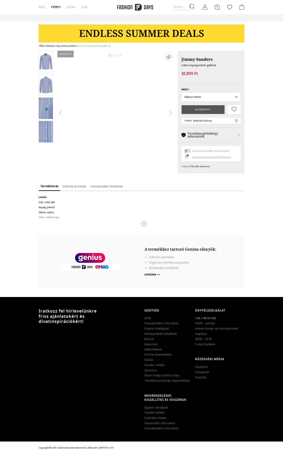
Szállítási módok (155, 418)
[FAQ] (217, 7)
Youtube (200, 377)
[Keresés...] (183, 7)
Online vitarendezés (158, 355)
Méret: (185, 89)
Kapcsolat (151, 344)
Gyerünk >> (152, 274)
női (42, 7)
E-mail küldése (205, 344)
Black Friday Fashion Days (162, 375)
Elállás (148, 360)
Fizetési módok (154, 365)
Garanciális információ (159, 423)
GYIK (147, 318)
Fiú (85, 7)
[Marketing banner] (141, 31)
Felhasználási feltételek (160, 334)
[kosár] (241, 7)
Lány (71, 7)
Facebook (201, 367)
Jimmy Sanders (197, 59)
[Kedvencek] (230, 7)
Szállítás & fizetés (74, 186)
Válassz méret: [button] (211, 97)
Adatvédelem (153, 349)
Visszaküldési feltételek (106, 186)
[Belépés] (205, 7)
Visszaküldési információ (161, 323)
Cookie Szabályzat (156, 328)
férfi (56, 7)
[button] (144, 223)
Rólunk (149, 339)
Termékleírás (49, 186)
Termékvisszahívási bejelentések (167, 381)
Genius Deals (163, 18)
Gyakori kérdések (156, 408)
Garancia (150, 370)
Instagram (202, 372)
